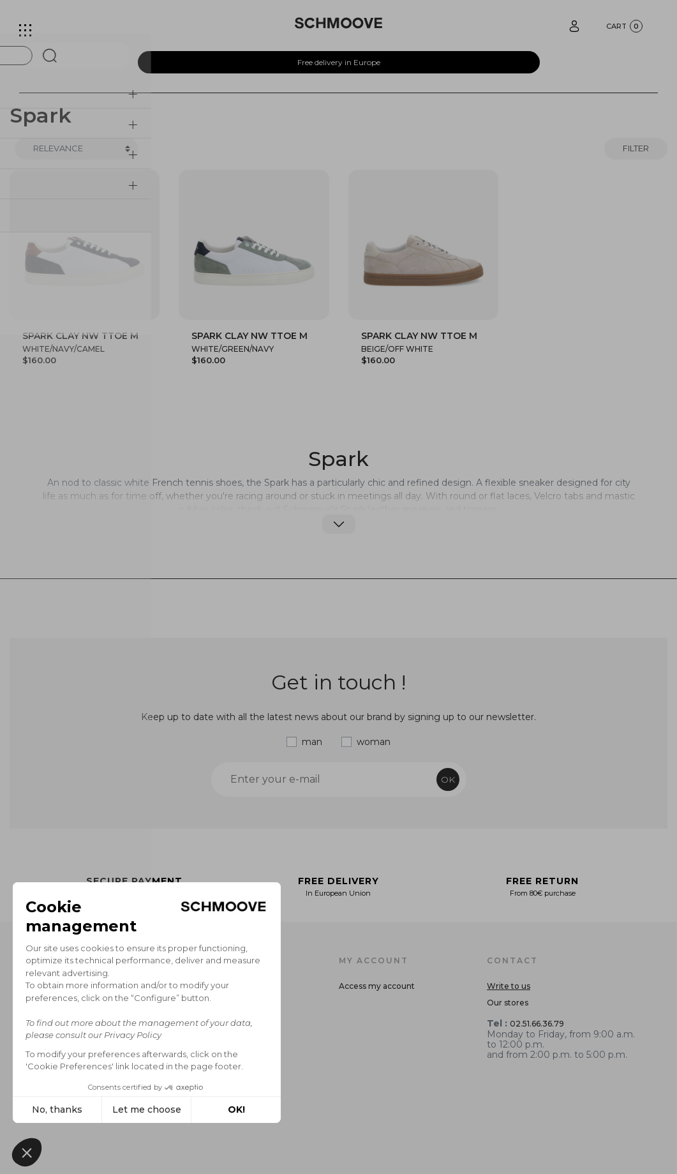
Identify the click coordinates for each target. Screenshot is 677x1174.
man (312, 742)
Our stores (507, 1002)
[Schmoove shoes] (338, 23)
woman (374, 742)
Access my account (377, 986)
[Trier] (76, 149)
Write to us (508, 986)
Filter (636, 148)
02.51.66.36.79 (537, 1023)
